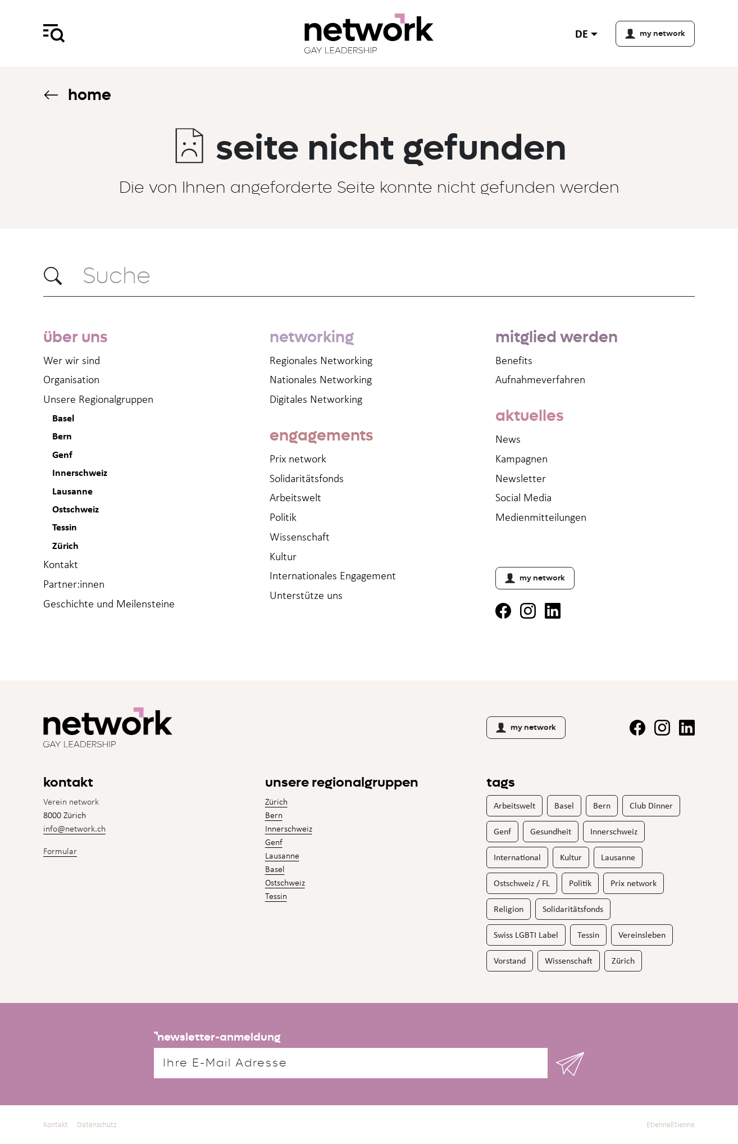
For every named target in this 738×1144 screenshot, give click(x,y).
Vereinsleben (642, 935)
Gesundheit (550, 831)
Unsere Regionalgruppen (98, 399)
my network (535, 578)
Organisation (71, 379)
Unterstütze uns (306, 595)
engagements (321, 435)
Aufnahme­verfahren (540, 379)
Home (77, 94)
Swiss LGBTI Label (526, 935)
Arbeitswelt (295, 497)
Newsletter (520, 478)
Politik (283, 517)
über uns (75, 337)
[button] (52, 276)
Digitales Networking (316, 399)
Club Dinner (651, 805)
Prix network (298, 458)
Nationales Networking (321, 379)
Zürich (65, 545)
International (517, 857)
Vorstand (510, 960)
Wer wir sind (71, 360)
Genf (62, 454)
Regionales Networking (321, 360)
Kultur (283, 556)
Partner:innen (73, 584)
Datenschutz (97, 1124)
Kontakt (60, 564)
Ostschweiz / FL (522, 883)
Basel (63, 418)
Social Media (523, 497)
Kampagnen (521, 458)
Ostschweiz (75, 509)
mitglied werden (556, 337)
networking (312, 337)
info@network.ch (74, 828)
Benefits (513, 360)
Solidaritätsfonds (307, 478)
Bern (62, 436)
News (508, 439)
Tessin (64, 527)
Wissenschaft (300, 536)
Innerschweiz (79, 472)
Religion (508, 909)
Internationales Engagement (333, 575)
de (581, 33)
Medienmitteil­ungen (540, 517)
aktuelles (529, 415)
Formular (60, 851)
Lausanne (72, 491)
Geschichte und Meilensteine (109, 603)
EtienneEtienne (670, 1124)
